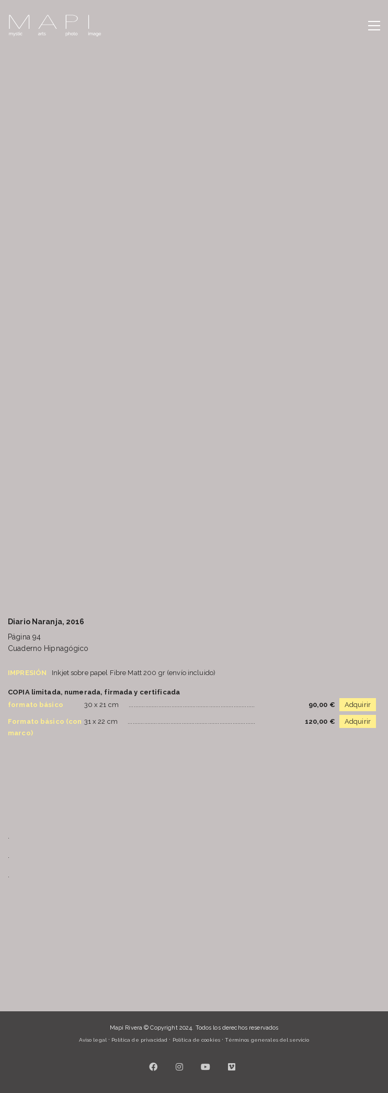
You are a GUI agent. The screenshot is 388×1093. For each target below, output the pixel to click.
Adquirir (358, 705)
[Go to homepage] (55, 25)
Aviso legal (93, 1040)
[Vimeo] (232, 1066)
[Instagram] (179, 1066)
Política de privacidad (139, 1040)
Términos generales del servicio (267, 1040)
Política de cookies (196, 1040)
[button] (374, 25)
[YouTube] (206, 1066)
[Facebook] (153, 1066)
